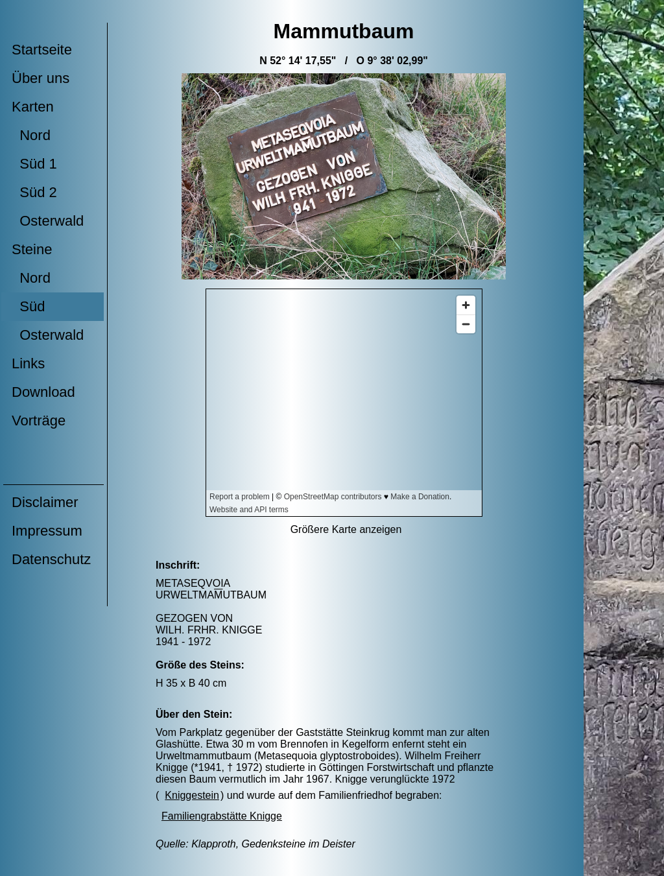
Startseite (42, 49)
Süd (28, 306)
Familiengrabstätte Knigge (221, 816)
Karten (33, 107)
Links (28, 363)
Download (43, 392)
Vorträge (38, 420)
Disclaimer (45, 502)
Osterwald (48, 221)
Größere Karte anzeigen (346, 529)
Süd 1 (34, 164)
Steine (32, 249)
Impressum (47, 531)
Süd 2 (34, 192)
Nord (31, 135)
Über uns (40, 78)
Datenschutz (51, 559)
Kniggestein (192, 795)
